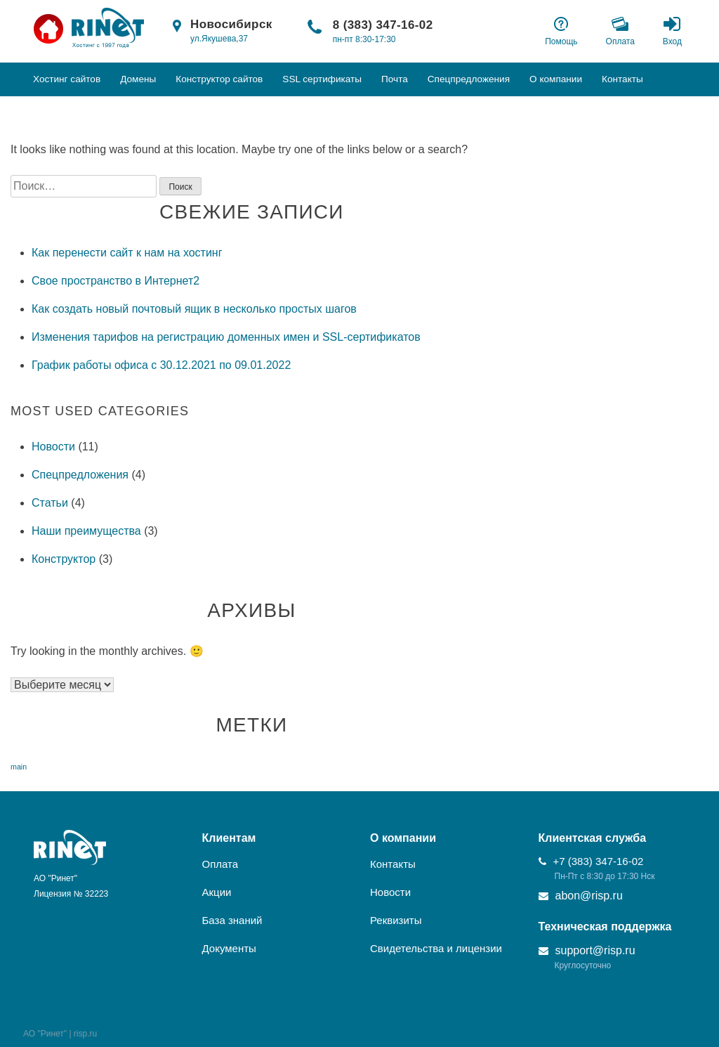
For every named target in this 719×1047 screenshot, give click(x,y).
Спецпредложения (469, 79)
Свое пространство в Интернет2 (115, 281)
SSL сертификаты (322, 79)
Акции (217, 892)
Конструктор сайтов (219, 79)
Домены (138, 79)
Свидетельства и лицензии (436, 948)
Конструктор (63, 559)
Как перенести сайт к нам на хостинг (127, 253)
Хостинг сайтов (66, 79)
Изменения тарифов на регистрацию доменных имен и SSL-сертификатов (226, 337)
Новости (53, 447)
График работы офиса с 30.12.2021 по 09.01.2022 (161, 365)
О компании (555, 79)
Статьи (50, 503)
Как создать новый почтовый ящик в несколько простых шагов (194, 309)
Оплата (220, 864)
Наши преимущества (86, 531)
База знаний (232, 920)
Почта (394, 79)
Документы (229, 948)
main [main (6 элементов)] (19, 766)
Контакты (622, 79)
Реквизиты (396, 920)
